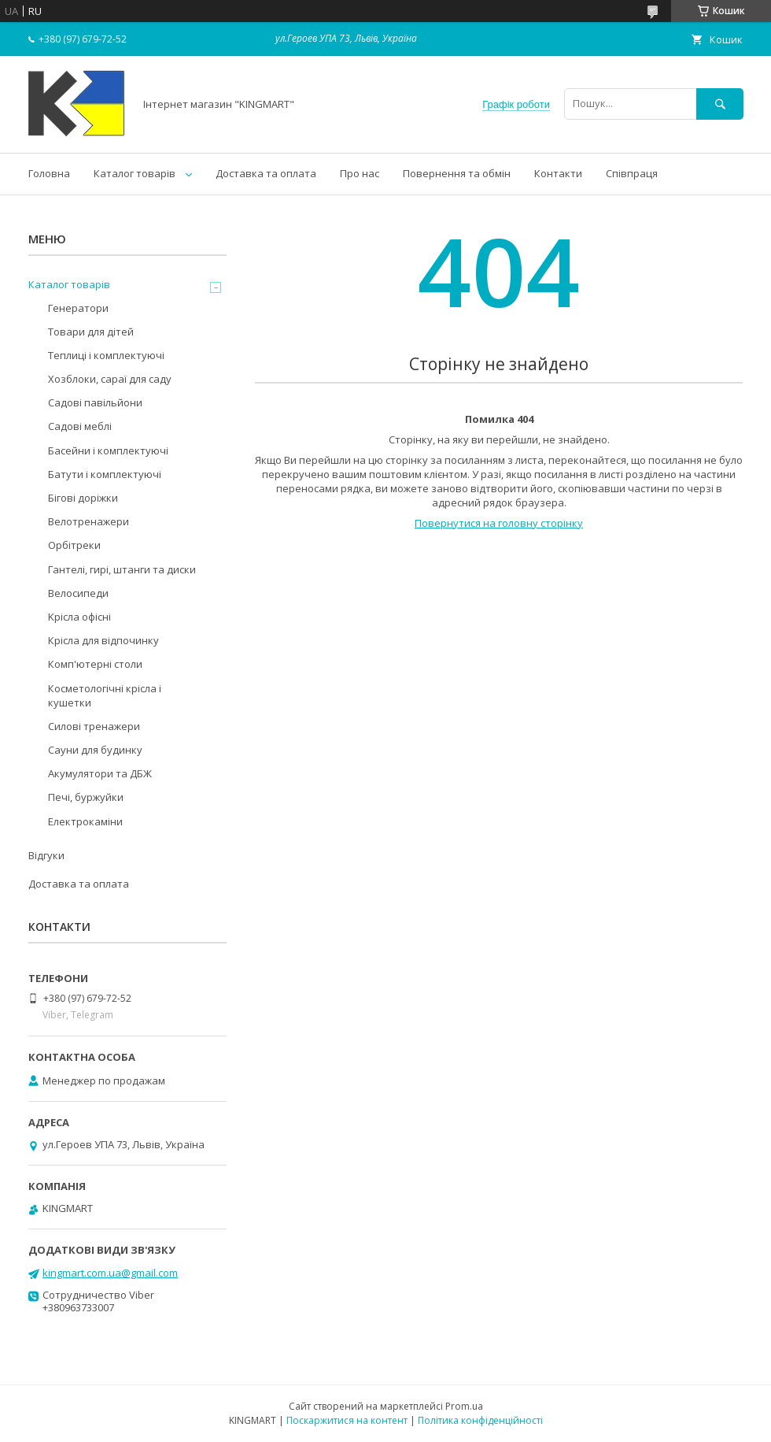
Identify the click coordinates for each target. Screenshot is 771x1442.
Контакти (558, 173)
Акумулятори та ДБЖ (100, 773)
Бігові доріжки (83, 498)
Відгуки (46, 855)
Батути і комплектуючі (104, 474)
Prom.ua (464, 1406)
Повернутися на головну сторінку (499, 523)
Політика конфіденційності (480, 1420)
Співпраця (632, 173)
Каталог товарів (134, 173)
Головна (49, 173)
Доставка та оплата (266, 173)
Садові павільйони (95, 402)
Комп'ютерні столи (95, 664)
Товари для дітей (91, 331)
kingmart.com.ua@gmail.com (110, 1272)
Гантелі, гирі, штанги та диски (122, 569)
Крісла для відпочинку (103, 640)
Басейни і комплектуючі (108, 450)
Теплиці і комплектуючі (106, 355)
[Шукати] (719, 103)
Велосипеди (78, 593)
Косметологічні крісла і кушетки (104, 695)
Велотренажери (88, 521)
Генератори (78, 308)
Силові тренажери (94, 726)
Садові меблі (80, 426)
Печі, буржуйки (86, 797)
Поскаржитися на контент (347, 1420)
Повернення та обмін (457, 173)
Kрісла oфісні (79, 617)
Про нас (359, 173)
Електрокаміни (85, 821)
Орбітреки (74, 545)
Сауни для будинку (95, 750)
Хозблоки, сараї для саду (110, 379)
